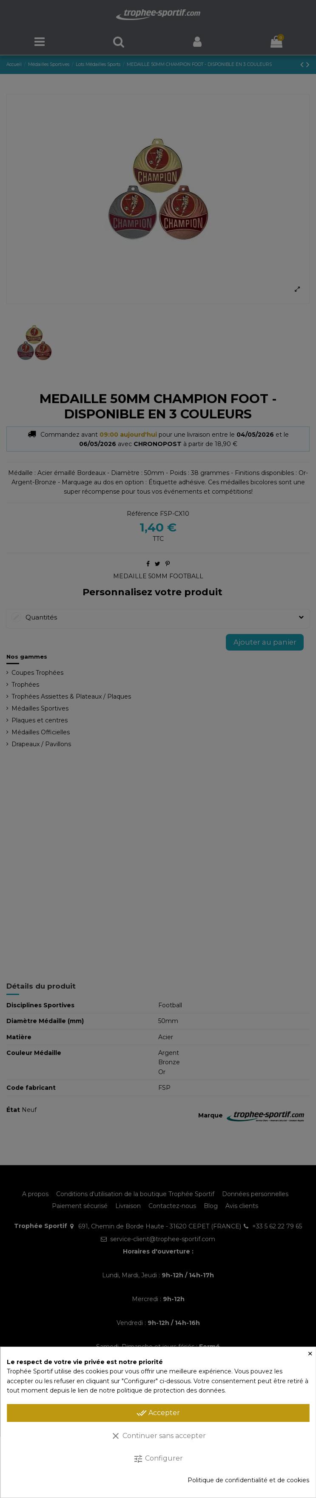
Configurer (158, 1459)
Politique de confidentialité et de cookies (248, 1480)
